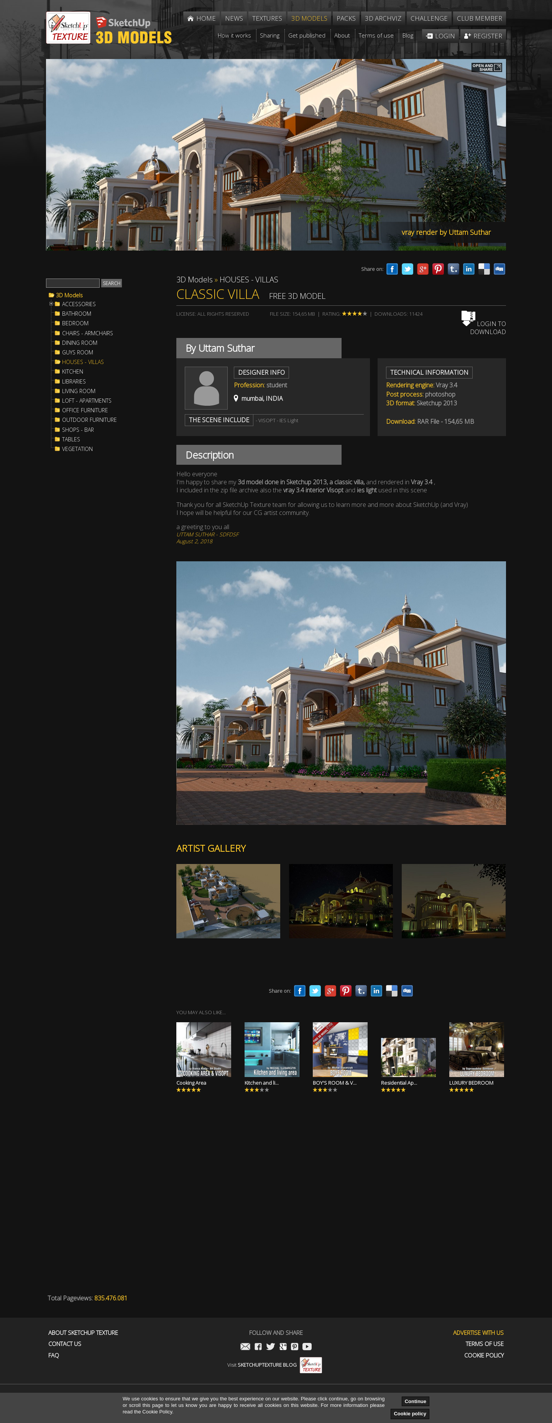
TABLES (71, 439)
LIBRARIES (74, 381)
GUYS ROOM (77, 352)
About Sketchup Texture (83, 1332)
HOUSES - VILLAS (83, 362)
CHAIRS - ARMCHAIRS (87, 333)
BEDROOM (75, 323)
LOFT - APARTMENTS (87, 400)
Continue (415, 1401)
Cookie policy (410, 1413)
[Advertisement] (103, 584)
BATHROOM (76, 313)
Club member (479, 18)
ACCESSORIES (79, 304)
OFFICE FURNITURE (85, 410)
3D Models (69, 295)
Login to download (484, 328)
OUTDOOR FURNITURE (89, 419)
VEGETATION (77, 449)
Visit (274, 1364)
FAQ (53, 1355)
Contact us (64, 1344)
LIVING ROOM (78, 391)
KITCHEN (72, 371)
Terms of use (485, 1344)
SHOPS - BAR (78, 429)
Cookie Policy (484, 1355)
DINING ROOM (79, 342)
